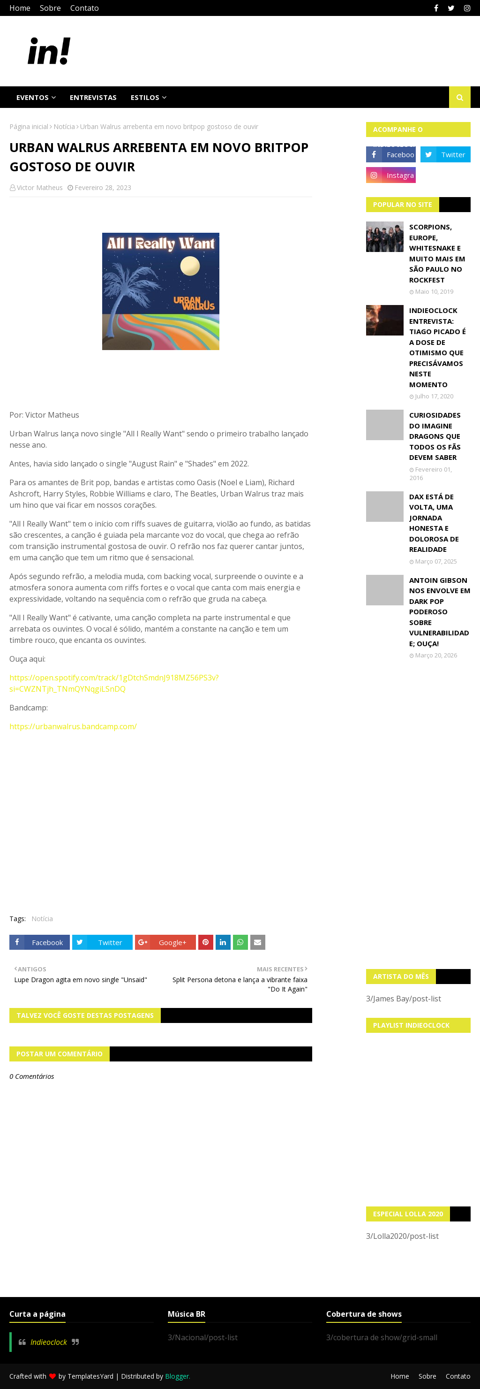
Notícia (64, 126)
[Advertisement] (418, 814)
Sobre (50, 8)
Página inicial (28, 126)
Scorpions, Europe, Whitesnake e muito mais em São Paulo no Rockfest (437, 253)
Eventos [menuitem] (32, 97)
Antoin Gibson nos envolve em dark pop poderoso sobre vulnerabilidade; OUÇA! (440, 611)
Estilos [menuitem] (145, 97)
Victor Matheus (40, 187)
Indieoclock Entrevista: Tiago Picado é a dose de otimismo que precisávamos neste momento (437, 347)
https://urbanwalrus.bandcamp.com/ (73, 726)
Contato (84, 8)
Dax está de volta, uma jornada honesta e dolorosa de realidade (434, 523)
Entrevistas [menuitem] (93, 97)
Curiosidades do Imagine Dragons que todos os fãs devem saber (435, 436)
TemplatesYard (90, 1376)
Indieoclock (48, 1342)
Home (19, 8)
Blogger (177, 1376)
